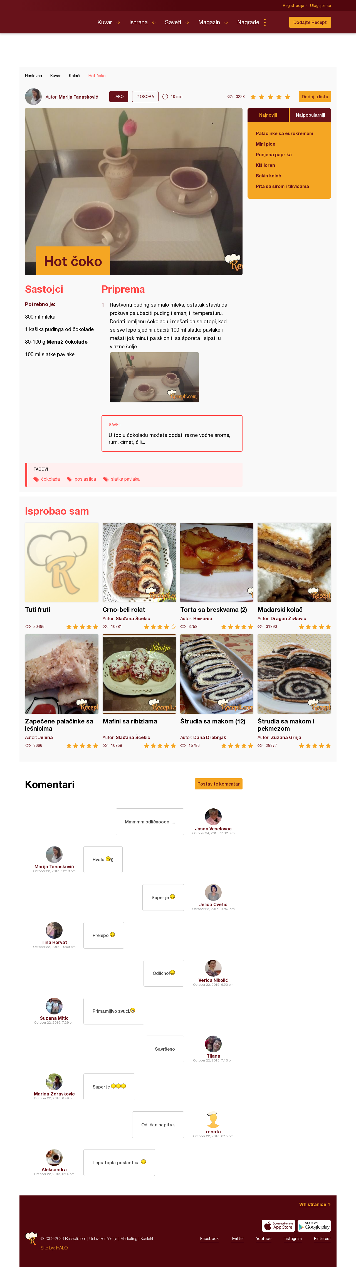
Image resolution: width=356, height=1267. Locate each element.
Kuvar (104, 22)
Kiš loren (265, 165)
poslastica (85, 478)
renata (213, 1131)
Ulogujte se (320, 5)
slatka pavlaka (125, 478)
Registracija (293, 5)
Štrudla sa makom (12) (217, 691)
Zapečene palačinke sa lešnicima (61, 691)
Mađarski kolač (294, 576)
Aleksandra (54, 1169)
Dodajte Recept (310, 22)
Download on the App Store (278, 1226)
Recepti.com (57, 20)
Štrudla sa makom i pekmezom (294, 691)
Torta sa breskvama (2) (217, 576)
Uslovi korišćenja (103, 1238)
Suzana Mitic (54, 1018)
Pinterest (322, 1238)
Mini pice (265, 143)
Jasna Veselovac (213, 828)
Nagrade (248, 22)
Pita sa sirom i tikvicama (282, 186)
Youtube (263, 1238)
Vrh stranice (312, 1204)
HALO (62, 1247)
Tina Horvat (54, 942)
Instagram (293, 1238)
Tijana (213, 1055)
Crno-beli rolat (139, 576)
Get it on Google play (314, 1226)
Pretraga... (276, 22)
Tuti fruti (61, 576)
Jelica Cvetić (213, 904)
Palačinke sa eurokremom (284, 133)
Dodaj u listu (315, 96)
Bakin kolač (268, 175)
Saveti (173, 22)
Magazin (209, 22)
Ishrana (138, 22)
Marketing (128, 1238)
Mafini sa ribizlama (139, 691)
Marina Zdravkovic (54, 1093)
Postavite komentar (218, 783)
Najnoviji (268, 115)
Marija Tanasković (78, 96)
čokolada (50, 478)
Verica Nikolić (213, 980)
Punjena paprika (274, 154)
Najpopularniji (310, 115)
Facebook (209, 1238)
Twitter (237, 1238)
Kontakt (146, 1238)
